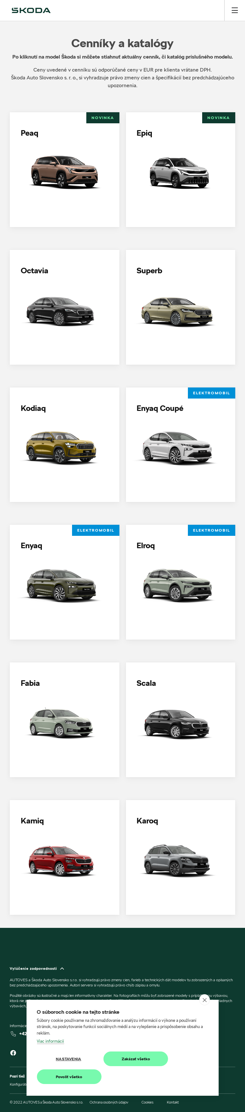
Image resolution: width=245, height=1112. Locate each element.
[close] (204, 999)
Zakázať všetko (136, 1058)
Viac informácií (50, 1041)
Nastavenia (68, 1058)
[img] (31, 10)
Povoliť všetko (69, 1076)
